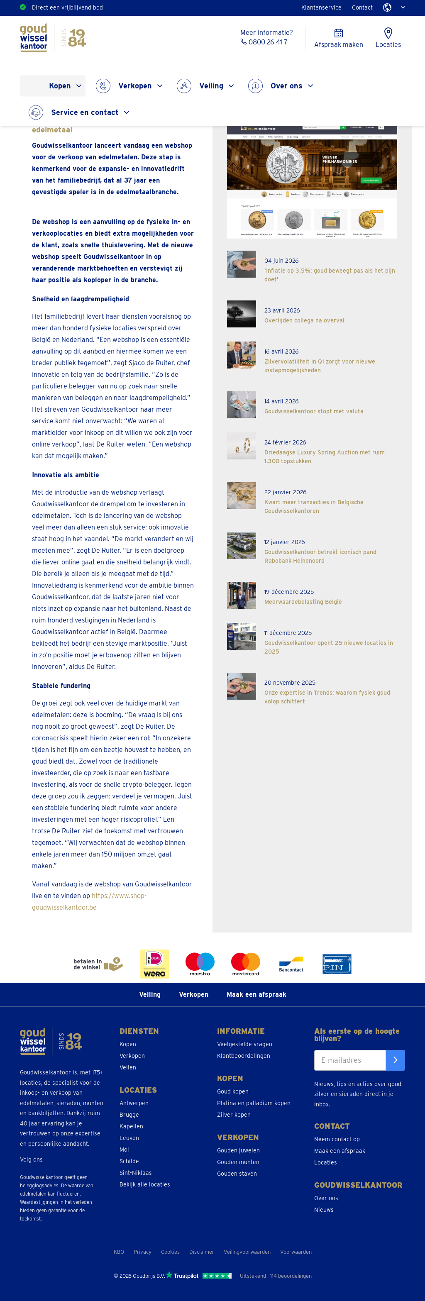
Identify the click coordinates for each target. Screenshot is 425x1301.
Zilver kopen (234, 1114)
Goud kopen (233, 1091)
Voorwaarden (296, 1252)
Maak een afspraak (256, 994)
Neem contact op (337, 1139)
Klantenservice (321, 7)
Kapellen (131, 1126)
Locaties (325, 1162)
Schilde (129, 1161)
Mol (124, 1149)
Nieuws (324, 1209)
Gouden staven (237, 1173)
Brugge (129, 1114)
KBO (119, 1252)
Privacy (142, 1252)
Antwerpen (134, 1103)
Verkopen (135, 85)
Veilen (128, 1067)
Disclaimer (201, 1252)
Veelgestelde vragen (244, 1044)
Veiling (211, 85)
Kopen (60, 85)
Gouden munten (238, 1162)
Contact (362, 7)
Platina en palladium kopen (254, 1103)
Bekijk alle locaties (145, 1184)
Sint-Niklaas (136, 1172)
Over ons (287, 85)
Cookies (170, 1252)
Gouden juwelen (238, 1150)
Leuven (129, 1138)
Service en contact (85, 112)
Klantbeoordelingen (243, 1055)
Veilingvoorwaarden (247, 1252)
